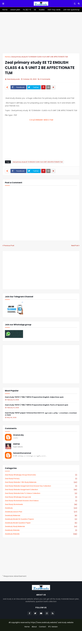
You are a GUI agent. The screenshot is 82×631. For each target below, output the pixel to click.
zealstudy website (41, 530)
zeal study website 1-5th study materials (41, 482)
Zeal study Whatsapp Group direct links (41, 475)
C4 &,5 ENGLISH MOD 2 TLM (41, 120)
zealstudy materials (41, 515)
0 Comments (45, 79)
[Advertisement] (41, 32)
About (34, 627)
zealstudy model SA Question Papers (41, 519)
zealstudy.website (41, 534)
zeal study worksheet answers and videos (41, 500)
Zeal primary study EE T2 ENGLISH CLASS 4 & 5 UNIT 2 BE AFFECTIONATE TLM (39, 57)
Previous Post (9, 245)
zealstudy (41, 508)
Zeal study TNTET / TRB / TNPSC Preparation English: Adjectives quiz (34, 397)
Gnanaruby (18, 435)
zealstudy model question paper (41, 523)
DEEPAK (16, 444)
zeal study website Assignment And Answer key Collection (41, 486)
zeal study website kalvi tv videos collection (41, 493)
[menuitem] (4, 9)
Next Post (74, 245)
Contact (42, 627)
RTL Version (53, 627)
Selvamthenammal (22, 453)
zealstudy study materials (41, 526)
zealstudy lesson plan (41, 512)
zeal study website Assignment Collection (41, 489)
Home (7, 57)
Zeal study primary (41, 478)
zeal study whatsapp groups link (41, 497)
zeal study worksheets (41, 504)
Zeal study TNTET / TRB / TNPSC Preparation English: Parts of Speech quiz (36, 405)
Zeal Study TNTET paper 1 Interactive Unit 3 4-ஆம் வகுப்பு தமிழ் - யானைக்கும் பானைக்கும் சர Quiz (41, 414)
